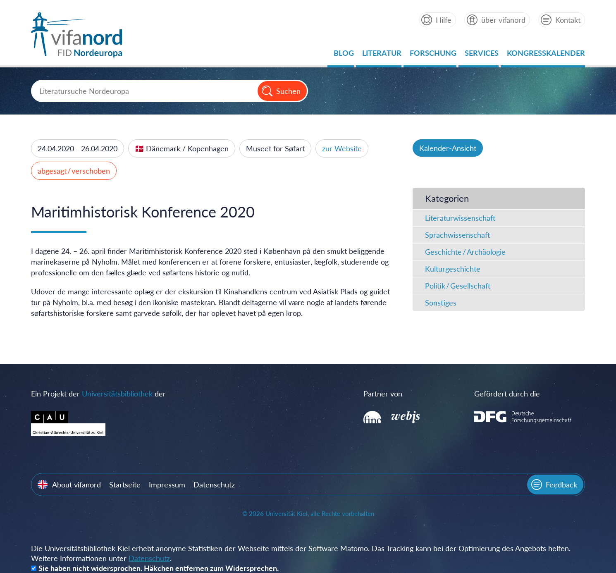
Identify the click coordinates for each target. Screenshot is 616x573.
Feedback (561, 484)
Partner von (382, 393)
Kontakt (567, 19)
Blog (344, 55)
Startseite (125, 484)
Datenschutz (214, 484)
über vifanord (503, 19)
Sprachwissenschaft (457, 234)
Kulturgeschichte (452, 268)
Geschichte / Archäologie (465, 251)
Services (482, 55)
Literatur (381, 55)
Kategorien (447, 198)
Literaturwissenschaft (460, 217)
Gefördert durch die (507, 393)
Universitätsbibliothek (117, 393)
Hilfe (443, 19)
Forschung (433, 55)
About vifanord (76, 484)
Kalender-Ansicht (447, 148)
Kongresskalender (546, 55)
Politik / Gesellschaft (457, 285)
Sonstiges (440, 302)
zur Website (342, 148)
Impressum (167, 484)
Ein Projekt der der (98, 393)
